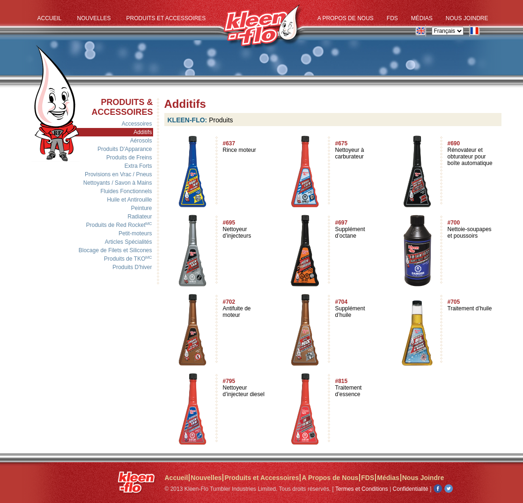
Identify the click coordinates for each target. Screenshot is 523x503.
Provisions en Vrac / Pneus (118, 174)
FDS (392, 18)
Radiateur (139, 216)
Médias (422, 18)
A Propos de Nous (345, 18)
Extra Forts (138, 166)
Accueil (49, 18)
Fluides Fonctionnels (126, 191)
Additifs (142, 132)
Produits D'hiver (132, 267)
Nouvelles (94, 18)
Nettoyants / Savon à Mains (117, 183)
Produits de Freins (129, 157)
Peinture (141, 208)
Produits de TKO (128, 258)
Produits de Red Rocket (119, 225)
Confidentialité (410, 489)
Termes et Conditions (361, 489)
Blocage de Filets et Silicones (115, 250)
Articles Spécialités (128, 242)
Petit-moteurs (135, 233)
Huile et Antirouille (129, 199)
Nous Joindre (467, 18)
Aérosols (141, 140)
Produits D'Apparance (124, 149)
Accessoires (137, 123)
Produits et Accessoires (166, 18)
